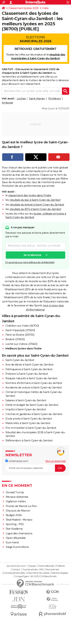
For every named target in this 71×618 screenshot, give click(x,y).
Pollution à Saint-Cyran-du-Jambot (26, 373)
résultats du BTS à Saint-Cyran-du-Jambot (35, 209)
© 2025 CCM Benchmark (43, 576)
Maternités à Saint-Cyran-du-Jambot (27, 423)
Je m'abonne (32, 255)
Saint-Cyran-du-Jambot (19, 360)
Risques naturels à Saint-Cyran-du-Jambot (31, 378)
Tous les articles (30, 569)
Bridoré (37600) (15, 339)
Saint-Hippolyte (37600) (20, 330)
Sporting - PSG (15, 524)
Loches (21, 98)
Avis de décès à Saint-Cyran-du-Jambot (29, 364)
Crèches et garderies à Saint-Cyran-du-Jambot (33, 414)
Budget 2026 (14, 515)
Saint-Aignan (37, 98)
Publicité (60, 566)
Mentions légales (59, 573)
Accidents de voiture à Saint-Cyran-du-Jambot (33, 387)
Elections (35, 39)
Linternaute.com (16, 461)
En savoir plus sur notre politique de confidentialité (29, 262)
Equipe (32, 566)
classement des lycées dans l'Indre (29, 195)
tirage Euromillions (17, 547)
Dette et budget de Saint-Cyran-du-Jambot (31, 405)
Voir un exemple (55, 461)
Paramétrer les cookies (38, 573)
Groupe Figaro (22, 576)
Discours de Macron (18, 510)
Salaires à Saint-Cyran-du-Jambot (25, 400)
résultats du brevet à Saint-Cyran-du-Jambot (37, 204)
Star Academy (14, 528)
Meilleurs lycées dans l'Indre (23, 348)
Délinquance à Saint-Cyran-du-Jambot (28, 369)
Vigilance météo (16, 501)
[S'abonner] (35, 468)
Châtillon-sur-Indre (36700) (22, 325)
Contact (16, 569)
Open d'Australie (16, 538)
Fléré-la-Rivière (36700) (19, 334)
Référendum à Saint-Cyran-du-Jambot (29, 440)
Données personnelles (14, 573)
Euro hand (12, 542)
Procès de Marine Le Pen (21, 506)
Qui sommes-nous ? (16, 566)
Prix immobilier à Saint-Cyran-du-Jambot (30, 427)
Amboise (7, 102)
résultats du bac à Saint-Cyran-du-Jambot (35, 200)
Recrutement (52, 569)
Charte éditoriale (46, 566)
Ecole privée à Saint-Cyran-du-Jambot (28, 418)
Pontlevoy (54, 98)
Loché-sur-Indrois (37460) (21, 344)
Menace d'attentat (17, 497)
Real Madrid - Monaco (19, 519)
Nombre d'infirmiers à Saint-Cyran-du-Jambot (33, 383)
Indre (45, 8)
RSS (42, 569)
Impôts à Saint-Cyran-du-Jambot (25, 409)
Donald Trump (15, 492)
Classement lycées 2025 (23, 8)
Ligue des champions (19, 533)
